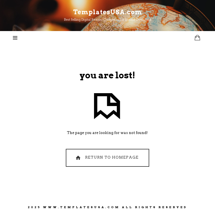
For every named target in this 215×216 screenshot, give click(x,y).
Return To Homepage (106, 158)
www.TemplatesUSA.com (81, 207)
